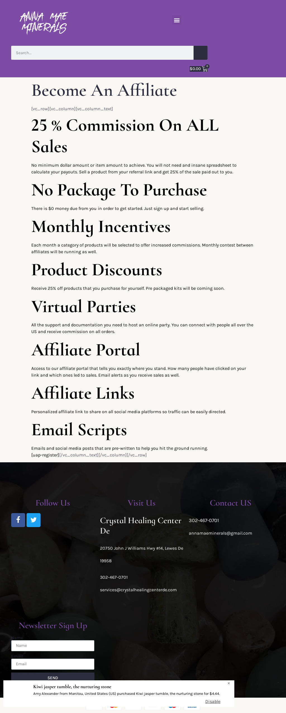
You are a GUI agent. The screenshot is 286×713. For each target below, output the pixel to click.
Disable (212, 701)
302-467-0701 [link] (114, 577)
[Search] (201, 53)
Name (17, 638)
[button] (176, 20)
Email (17, 656)
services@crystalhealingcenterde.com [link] (138, 589)
